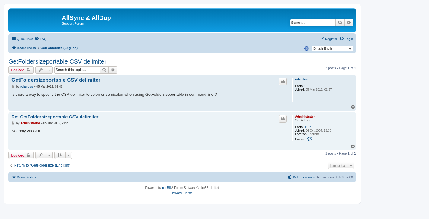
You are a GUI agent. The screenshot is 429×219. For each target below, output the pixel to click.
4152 (307, 127)
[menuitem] (40, 38)
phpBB (166, 187)
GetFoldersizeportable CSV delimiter (57, 61)
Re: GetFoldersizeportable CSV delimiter (54, 116)
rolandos (301, 79)
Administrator (305, 116)
